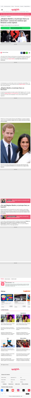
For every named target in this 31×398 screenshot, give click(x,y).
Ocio (21, 377)
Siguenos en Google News (29, 52)
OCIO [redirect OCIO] (19, 11)
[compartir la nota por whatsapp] (27, 53)
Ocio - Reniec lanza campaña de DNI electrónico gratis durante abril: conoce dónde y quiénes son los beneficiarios (15, 14)
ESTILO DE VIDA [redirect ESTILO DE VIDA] (16, 11)
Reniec (13, 6)
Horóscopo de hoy (7, 6)
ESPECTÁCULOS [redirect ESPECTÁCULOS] (7, 11)
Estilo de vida (13, 379)
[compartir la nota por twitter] (24, 53)
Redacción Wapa (5, 52)
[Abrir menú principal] (2, 9)
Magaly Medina (27, 6)
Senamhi (21, 6)
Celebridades (9, 16)
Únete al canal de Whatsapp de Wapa (15, 28)
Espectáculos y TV (3, 16)
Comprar (11, 306)
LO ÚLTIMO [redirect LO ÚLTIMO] (3, 11)
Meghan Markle (11, 58)
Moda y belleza (3, 379)
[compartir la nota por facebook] (22, 53)
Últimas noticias (3, 377)
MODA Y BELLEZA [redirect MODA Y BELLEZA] (12, 11)
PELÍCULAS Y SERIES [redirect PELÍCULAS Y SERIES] (22, 11)
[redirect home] (15, 10)
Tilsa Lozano (17, 6)
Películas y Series (22, 379)
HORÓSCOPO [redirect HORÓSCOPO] (27, 11)
